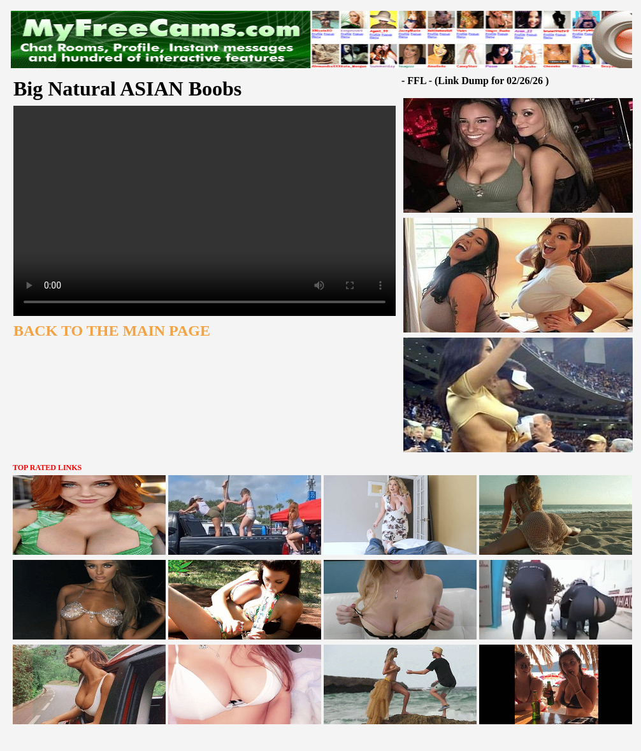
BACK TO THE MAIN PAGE (111, 330)
